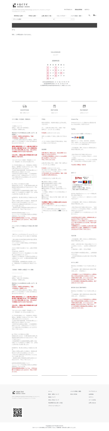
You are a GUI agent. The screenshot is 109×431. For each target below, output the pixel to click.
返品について (52, 397)
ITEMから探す (32, 15)
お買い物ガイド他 (46, 15)
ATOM (75, 394)
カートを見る (92, 400)
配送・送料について (53, 394)
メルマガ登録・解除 (75, 391)
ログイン (87, 9)
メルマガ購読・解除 (76, 15)
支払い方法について (53, 400)
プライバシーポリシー (54, 405)
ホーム (13, 29)
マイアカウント (68, 9)
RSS (71, 394)
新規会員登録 (78, 9)
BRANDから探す (18, 15)
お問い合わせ (92, 402)
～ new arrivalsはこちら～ (54, 25)
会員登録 (91, 394)
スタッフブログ (61, 15)
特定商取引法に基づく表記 (55, 402)
